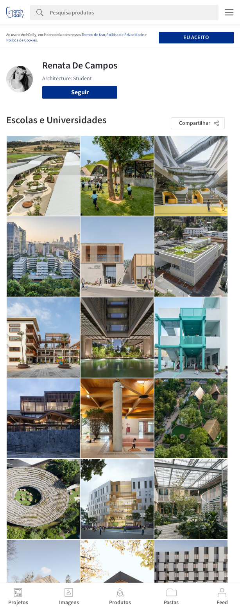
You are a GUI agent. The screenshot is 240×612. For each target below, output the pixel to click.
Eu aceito (196, 37)
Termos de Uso (93, 35)
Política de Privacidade (125, 35)
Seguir (80, 92)
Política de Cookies (21, 40)
